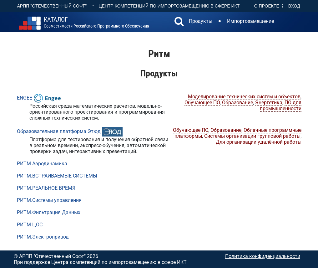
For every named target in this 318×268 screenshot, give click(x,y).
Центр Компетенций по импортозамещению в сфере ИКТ (169, 5)
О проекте (266, 5)
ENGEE (24, 98)
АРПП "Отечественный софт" (52, 5)
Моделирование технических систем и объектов (244, 97)
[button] (179, 22)
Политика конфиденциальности (262, 256)
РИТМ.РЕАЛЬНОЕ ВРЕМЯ (46, 188)
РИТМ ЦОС (30, 225)
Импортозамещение (250, 21)
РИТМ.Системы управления (49, 200)
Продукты (200, 21)
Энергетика (268, 103)
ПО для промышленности (280, 105)
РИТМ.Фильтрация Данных (48, 212)
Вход (294, 5)
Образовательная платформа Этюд (59, 131)
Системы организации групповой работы (252, 136)
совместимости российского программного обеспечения (96, 22)
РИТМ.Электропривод (43, 237)
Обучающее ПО (202, 103)
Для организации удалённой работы (258, 142)
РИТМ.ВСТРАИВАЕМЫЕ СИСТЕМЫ (57, 176)
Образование (237, 103)
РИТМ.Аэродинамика (42, 164)
